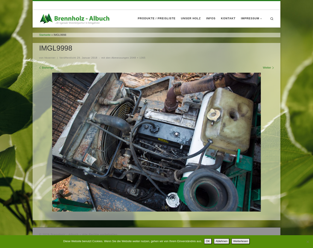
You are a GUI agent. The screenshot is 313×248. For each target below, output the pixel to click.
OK (208, 241)
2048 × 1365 (137, 57)
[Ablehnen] (307, 242)
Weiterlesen (240, 241)
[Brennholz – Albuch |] (75, 18)
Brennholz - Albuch (64, 234)
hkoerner (50, 57)
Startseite (45, 34)
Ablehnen (222, 241)
